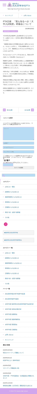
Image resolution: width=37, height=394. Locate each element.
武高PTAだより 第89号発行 (11, 360)
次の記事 (27, 110)
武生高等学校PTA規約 (12, 299)
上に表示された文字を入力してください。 (16, 162)
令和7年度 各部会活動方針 (13, 309)
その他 (7, 217)
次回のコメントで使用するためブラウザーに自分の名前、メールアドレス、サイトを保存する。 (18, 157)
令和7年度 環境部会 (11, 324)
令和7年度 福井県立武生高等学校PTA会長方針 (19, 304)
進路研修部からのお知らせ (10, 31)
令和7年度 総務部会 (11, 314)
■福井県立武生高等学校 (11, 232)
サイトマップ (9, 340)
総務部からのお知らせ (12, 192)
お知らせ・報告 (10, 187)
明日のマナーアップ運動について (13, 352)
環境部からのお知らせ (12, 202)
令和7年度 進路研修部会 (12, 319)
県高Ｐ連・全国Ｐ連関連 (12, 212)
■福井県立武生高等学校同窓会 (13, 240)
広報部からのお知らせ (12, 207)
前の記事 (9, 110)
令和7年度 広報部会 (11, 329)
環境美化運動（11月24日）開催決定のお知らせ (17, 385)
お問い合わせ (9, 334)
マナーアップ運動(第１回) (11, 368)
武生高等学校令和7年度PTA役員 (15, 294)
